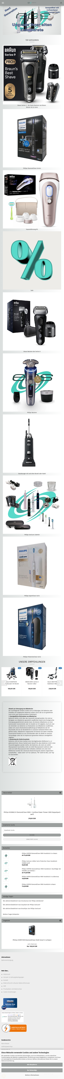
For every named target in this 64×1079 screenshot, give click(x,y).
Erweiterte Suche (32, 839)
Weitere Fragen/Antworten (11, 914)
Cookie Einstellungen (9, 992)
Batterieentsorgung (7, 960)
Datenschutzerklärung (7, 1061)
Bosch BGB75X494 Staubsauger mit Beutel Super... (11, 682)
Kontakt (5, 980)
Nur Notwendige (32, 1070)
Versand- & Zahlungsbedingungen (13, 977)
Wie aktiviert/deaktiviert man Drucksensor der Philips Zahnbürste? (23, 901)
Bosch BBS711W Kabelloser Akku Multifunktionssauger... (52, 682)
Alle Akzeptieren (32, 1064)
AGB (4, 986)
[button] (4, 683)
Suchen (32, 835)
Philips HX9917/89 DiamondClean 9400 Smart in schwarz (32, 940)
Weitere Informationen (32, 1075)
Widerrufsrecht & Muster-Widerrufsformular (16, 983)
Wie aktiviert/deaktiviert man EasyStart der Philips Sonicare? (21, 905)
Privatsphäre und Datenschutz (12, 989)
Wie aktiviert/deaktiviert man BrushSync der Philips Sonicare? (22, 908)
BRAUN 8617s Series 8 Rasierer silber (31, 682)
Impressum (6, 974)
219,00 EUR (32, 818)
